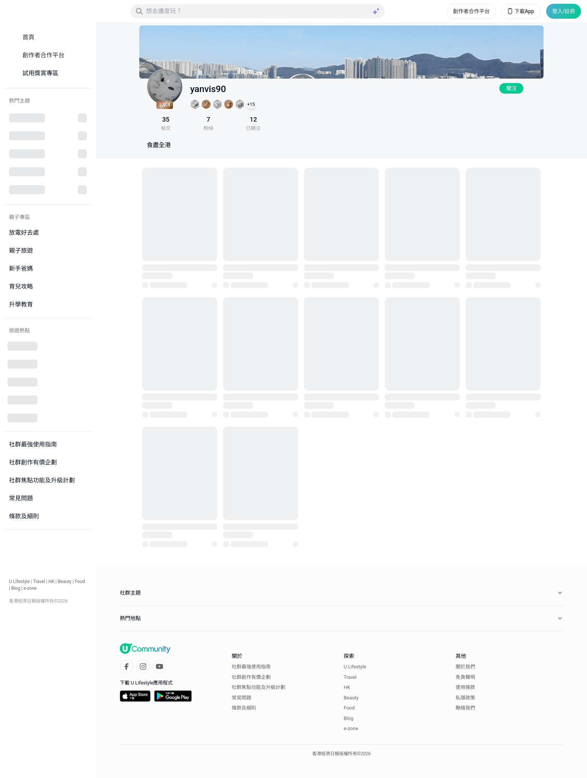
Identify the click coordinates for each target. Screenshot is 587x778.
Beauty (65, 581)
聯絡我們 (465, 708)
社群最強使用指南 (251, 666)
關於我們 (465, 666)
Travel (39, 581)
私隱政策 (465, 698)
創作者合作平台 (471, 11)
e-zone (30, 588)
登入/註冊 (563, 11)
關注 (511, 88)
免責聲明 (465, 677)
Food (80, 581)
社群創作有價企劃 (251, 677)
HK (51, 581)
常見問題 (241, 698)
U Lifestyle (19, 581)
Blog (15, 588)
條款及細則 (244, 708)
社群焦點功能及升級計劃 (258, 687)
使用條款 (465, 687)
